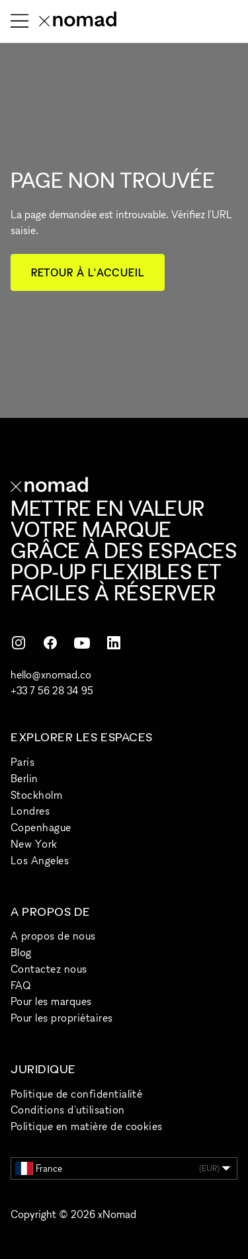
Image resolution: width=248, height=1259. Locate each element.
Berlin (24, 778)
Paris (22, 761)
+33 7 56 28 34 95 (52, 690)
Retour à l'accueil (87, 272)
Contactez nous (49, 968)
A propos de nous (53, 935)
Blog (21, 952)
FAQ (20, 985)
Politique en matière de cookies (87, 1126)
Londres (30, 810)
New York (34, 843)
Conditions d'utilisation (68, 1109)
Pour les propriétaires (62, 1017)
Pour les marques (51, 1001)
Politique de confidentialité (76, 1093)
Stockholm (36, 794)
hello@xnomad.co (51, 674)
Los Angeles (40, 860)
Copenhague (41, 827)
